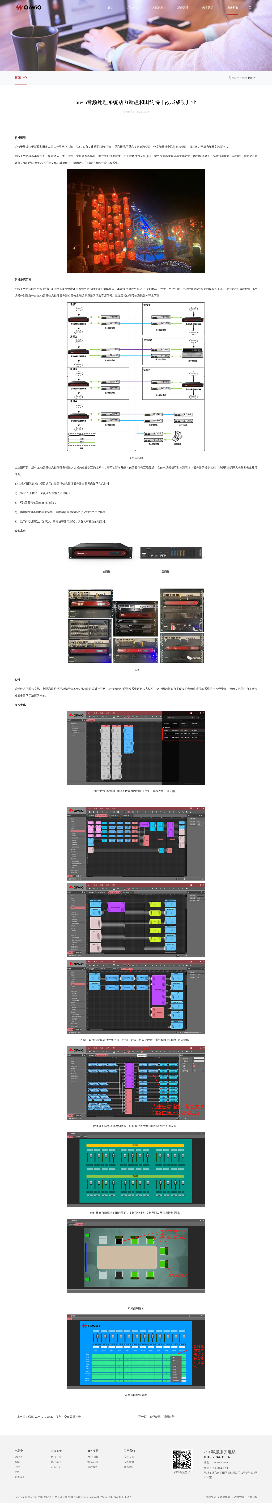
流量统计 (211, 1497)
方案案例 (157, 7)
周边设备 (20, 1477)
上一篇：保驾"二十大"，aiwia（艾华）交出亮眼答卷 (49, 1416)
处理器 (18, 1457)
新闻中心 (21, 77)
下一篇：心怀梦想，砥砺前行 (156, 1416)
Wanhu (104, 1497)
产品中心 (132, 7)
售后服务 (92, 1467)
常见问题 (92, 1462)
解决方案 (56, 1457)
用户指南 (92, 1457)
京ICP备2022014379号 (120, 1497)
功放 (17, 1467)
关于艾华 (129, 1457)
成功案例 (56, 1462)
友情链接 (252, 1497)
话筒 (17, 1472)
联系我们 (129, 1467)
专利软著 (129, 1462)
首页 (110, 7)
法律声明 (239, 1497)
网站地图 (225, 1497)
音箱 (17, 1462)
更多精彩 (232, 7)
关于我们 (207, 7)
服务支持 (182, 7)
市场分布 (56, 1467)
